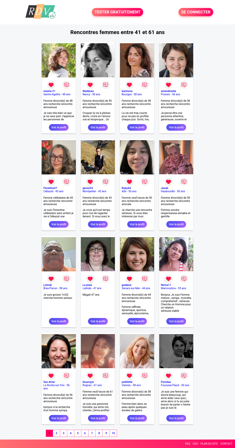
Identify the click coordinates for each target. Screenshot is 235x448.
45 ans (59, 191)
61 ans (98, 385)
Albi (124, 191)
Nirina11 (166, 285)
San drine (49, 382)
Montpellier (89, 191)
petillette (127, 382)
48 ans (66, 94)
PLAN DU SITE (209, 443)
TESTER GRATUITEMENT (117, 12)
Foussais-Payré (170, 385)
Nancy (86, 94)
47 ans (97, 288)
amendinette (168, 91)
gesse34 (88, 188)
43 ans (102, 191)
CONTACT (226, 443)
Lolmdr (47, 285)
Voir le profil (58, 127)
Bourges (127, 94)
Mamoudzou (168, 288)
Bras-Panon (50, 288)
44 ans (146, 288)
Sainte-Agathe (51, 94)
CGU (195, 443)
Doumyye (88, 382)
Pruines (165, 94)
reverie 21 (49, 91)
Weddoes (88, 91)
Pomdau (166, 382)
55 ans (182, 288)
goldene (126, 285)
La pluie (87, 285)
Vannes (126, 385)
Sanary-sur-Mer (131, 288)
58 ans (138, 94)
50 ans (96, 94)
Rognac (87, 385)
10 (113, 433)
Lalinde (87, 288)
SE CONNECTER (195, 12)
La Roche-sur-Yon (53, 385)
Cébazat (48, 191)
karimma (127, 91)
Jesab (164, 188)
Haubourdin (168, 191)
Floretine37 (50, 188)
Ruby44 (126, 188)
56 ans (176, 94)
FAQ (187, 443)
